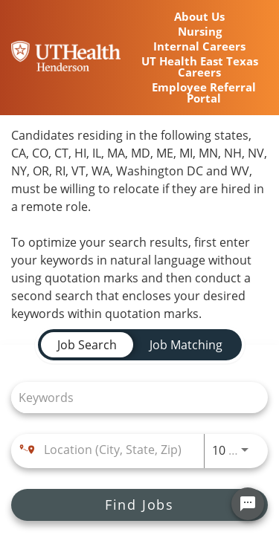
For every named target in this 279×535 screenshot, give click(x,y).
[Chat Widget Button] (247, 503)
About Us (199, 16)
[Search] (139, 505)
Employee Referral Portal (204, 93)
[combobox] (132, 397)
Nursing (200, 31)
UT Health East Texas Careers (199, 67)
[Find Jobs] (139, 505)
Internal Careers (199, 46)
